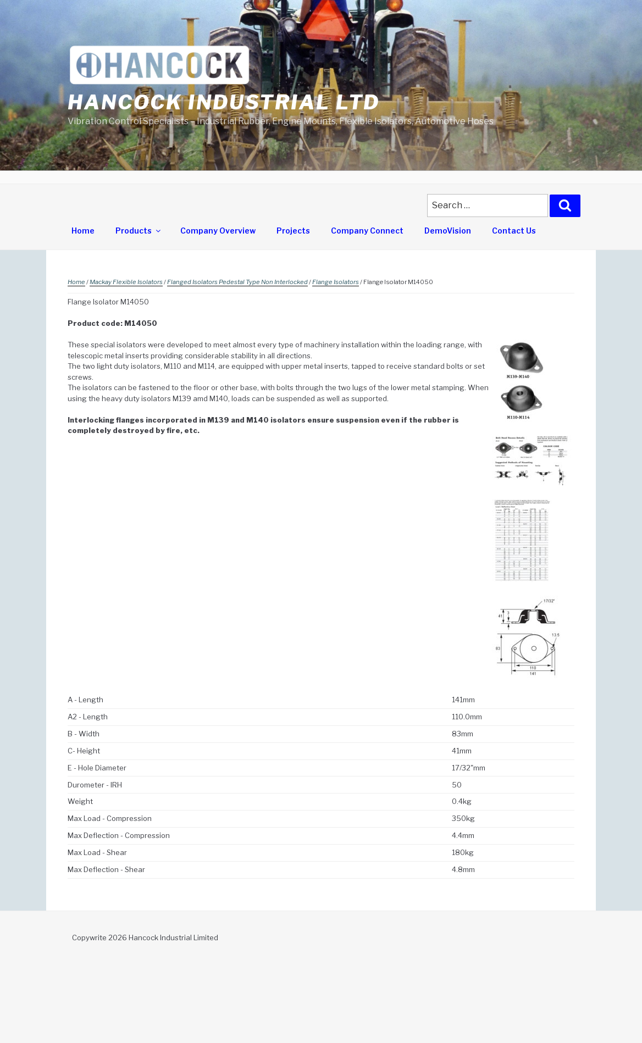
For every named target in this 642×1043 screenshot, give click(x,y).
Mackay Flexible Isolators (126, 282)
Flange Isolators (335, 282)
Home (83, 230)
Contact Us (514, 230)
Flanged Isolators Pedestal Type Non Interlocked (237, 282)
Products (138, 230)
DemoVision (447, 230)
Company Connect (367, 230)
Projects (293, 230)
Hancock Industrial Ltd (224, 102)
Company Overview (218, 230)
